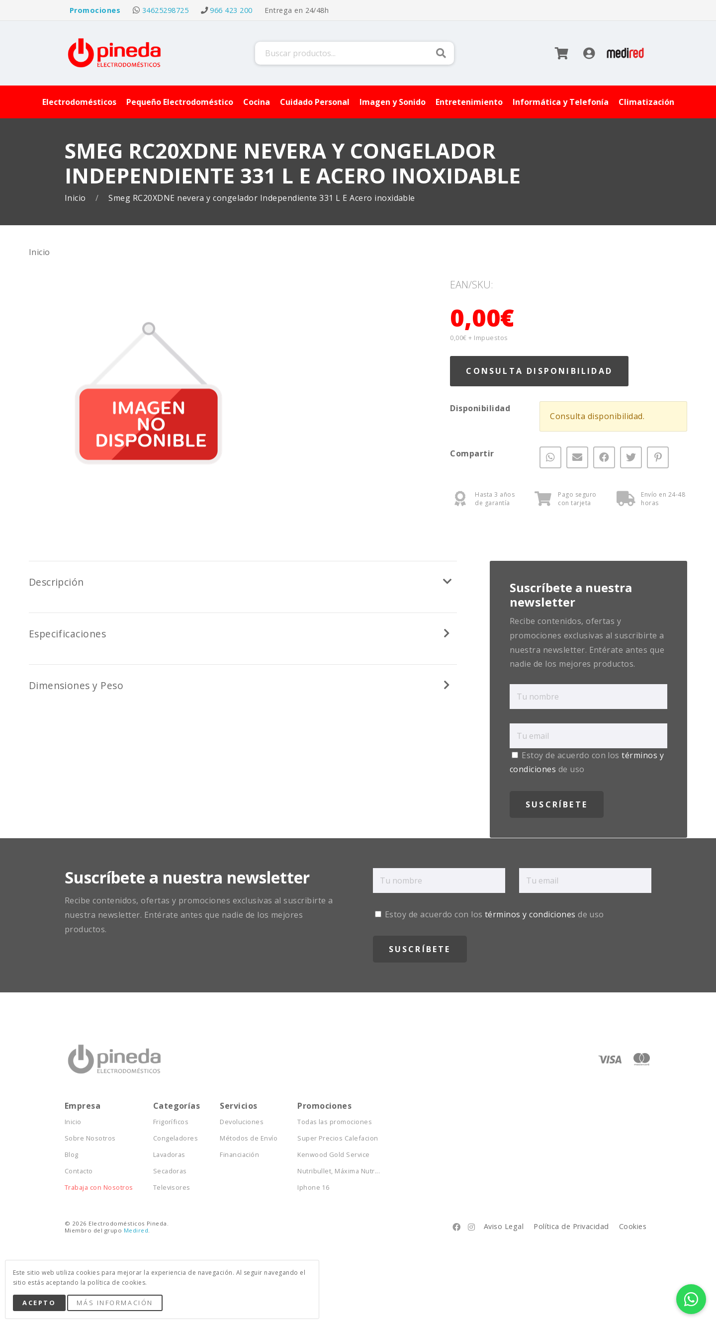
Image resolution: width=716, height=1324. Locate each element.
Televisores (171, 1187)
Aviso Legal (504, 1226)
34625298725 (165, 10)
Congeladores (175, 1138)
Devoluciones (242, 1122)
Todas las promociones (334, 1122)
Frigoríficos (171, 1122)
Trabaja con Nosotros (99, 1187)
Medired (136, 1230)
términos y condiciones (530, 914)
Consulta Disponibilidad (539, 370)
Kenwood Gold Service (333, 1154)
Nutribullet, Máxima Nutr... (338, 1171)
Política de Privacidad (571, 1226)
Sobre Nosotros (90, 1138)
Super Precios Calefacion (337, 1138)
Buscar (441, 53)
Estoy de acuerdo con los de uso (489, 914)
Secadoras (170, 1171)
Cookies (632, 1226)
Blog (72, 1154)
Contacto (79, 1171)
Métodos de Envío (248, 1138)
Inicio (76, 198)
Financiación (239, 1154)
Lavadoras (169, 1154)
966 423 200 (231, 10)
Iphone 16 (313, 1187)
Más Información (115, 1302)
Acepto (39, 1302)
